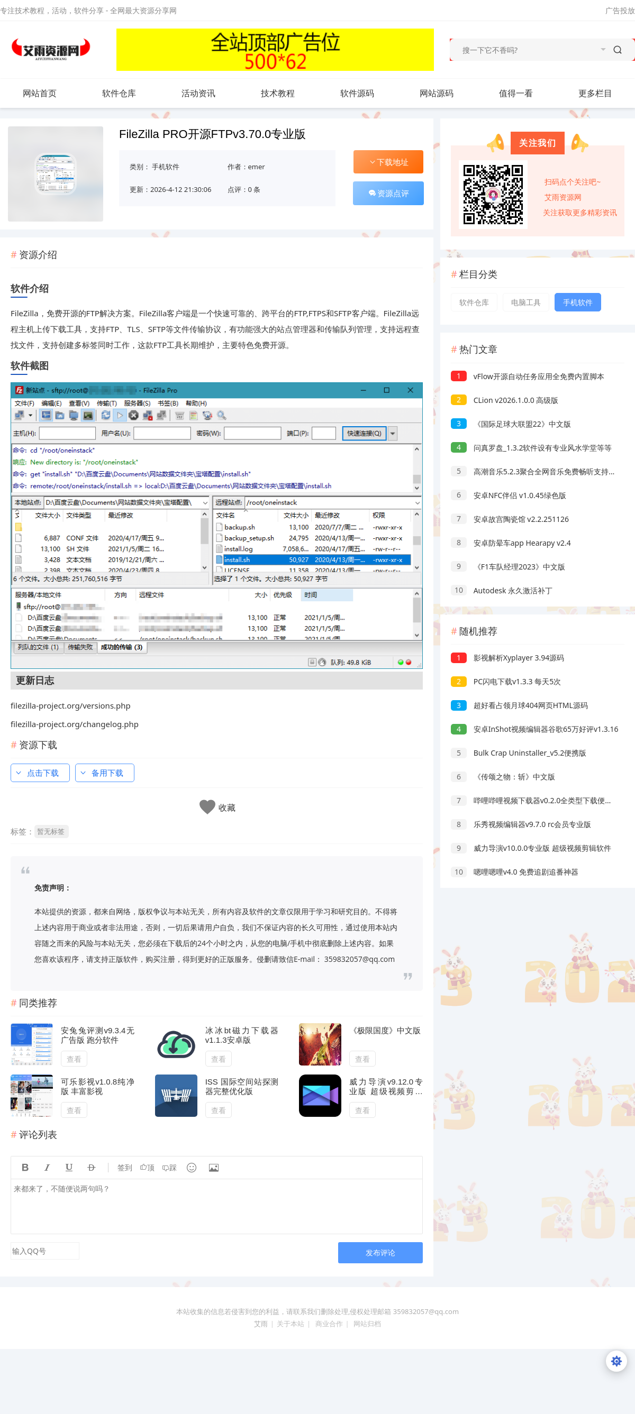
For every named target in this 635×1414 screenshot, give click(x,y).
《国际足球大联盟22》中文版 (511, 424)
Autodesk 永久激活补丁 (501, 590)
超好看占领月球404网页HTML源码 (519, 705)
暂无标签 (51, 831)
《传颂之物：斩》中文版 (503, 777)
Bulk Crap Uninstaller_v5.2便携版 (518, 753)
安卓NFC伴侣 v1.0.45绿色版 (508, 495)
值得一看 (526, 93)
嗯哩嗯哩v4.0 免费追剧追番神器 (514, 872)
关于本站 (290, 1323)
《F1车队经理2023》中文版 (508, 567)
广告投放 (620, 10)
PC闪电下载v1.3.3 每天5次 (506, 681)
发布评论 (380, 1252)
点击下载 (36, 772)
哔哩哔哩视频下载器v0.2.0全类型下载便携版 (535, 800)
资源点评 (388, 193)
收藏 (227, 807)
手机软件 (165, 166)
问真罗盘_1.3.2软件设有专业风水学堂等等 (531, 448)
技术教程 (288, 93)
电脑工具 (526, 302)
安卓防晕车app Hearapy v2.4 (511, 543)
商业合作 (329, 1323)
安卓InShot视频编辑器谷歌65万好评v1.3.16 (535, 729)
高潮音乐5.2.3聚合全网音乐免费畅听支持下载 (537, 471)
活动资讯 (209, 93)
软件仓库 (129, 93)
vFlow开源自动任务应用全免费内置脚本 (527, 376)
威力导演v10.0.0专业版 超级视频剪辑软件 (531, 848)
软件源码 (367, 93)
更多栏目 (605, 93)
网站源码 (447, 93)
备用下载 (101, 772)
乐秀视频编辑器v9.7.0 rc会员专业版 (521, 824)
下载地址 (388, 162)
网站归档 (367, 1323)
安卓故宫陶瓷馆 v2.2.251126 (510, 519)
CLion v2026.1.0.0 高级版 (504, 400)
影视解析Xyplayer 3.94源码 (507, 658)
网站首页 (40, 93)
